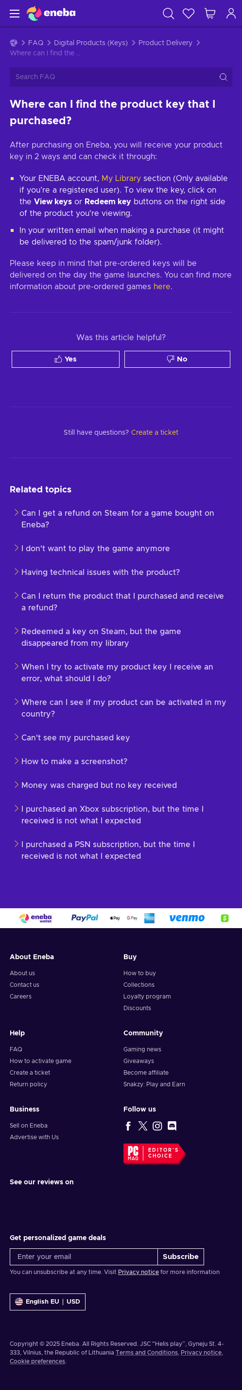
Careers (21, 996)
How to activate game (40, 1061)
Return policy (28, 1084)
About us (22, 973)
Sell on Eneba (29, 1125)
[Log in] (231, 13)
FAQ (35, 43)
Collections (139, 985)
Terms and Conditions (147, 1353)
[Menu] (13, 13)
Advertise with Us (34, 1137)
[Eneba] (51, 13)
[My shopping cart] (210, 13)
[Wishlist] (188, 13)
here (162, 287)
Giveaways (138, 1061)
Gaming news (142, 1049)
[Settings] (48, 1301)
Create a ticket (30, 1073)
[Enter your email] (84, 1256)
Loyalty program (147, 996)
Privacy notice (138, 1272)
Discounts (137, 1008)
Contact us (24, 985)
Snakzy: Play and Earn (154, 1084)
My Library (121, 178)
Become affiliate (146, 1073)
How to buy (139, 973)
